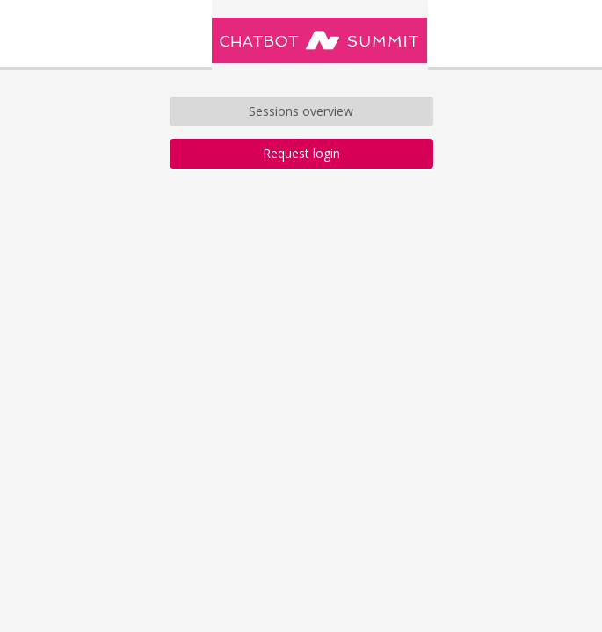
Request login (301, 153)
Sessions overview (301, 111)
